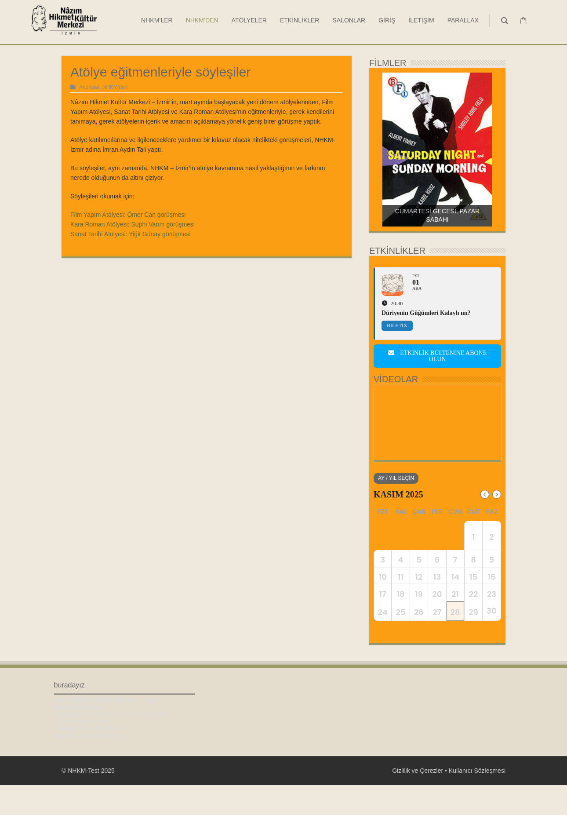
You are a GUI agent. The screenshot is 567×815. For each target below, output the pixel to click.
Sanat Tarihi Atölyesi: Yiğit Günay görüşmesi (130, 234)
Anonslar (89, 87)
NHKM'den (114, 87)
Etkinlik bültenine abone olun (437, 356)
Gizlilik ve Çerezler (417, 800)
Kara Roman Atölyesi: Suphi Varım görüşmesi (132, 224)
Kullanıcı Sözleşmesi (477, 800)
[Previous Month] (484, 494)
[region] (437, 150)
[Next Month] (496, 494)
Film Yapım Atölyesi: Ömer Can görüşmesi (127, 214)
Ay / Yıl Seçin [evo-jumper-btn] (396, 478)
